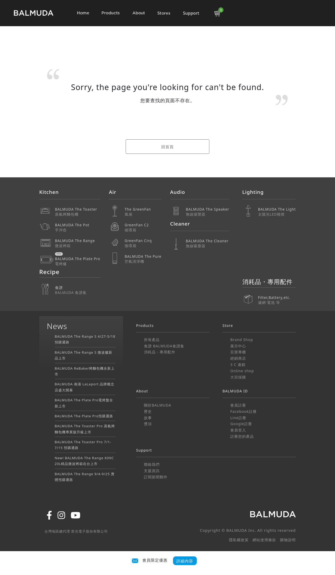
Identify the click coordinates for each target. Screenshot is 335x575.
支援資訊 (152, 470)
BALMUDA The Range (77, 243)
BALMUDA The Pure (143, 259)
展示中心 (238, 345)
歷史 (148, 411)
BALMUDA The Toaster (77, 212)
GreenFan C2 (143, 227)
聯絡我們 (152, 464)
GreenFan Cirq (143, 243)
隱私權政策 (239, 539)
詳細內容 (185, 560)
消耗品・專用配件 (159, 351)
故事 (148, 417)
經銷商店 (238, 358)
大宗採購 (238, 377)
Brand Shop (241, 339)
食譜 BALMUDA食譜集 (164, 345)
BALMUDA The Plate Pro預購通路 (84, 416)
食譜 (77, 290)
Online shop (242, 370)
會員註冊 (238, 405)
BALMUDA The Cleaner (207, 243)
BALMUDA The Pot (77, 227)
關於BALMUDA (157, 405)
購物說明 (288, 539)
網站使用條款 (264, 539)
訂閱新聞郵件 (156, 476)
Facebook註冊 (243, 411)
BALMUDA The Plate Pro (77, 261)
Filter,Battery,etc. (277, 296)
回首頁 (167, 146)
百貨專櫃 (238, 351)
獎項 (148, 423)
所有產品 (152, 339)
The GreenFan (143, 212)
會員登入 (238, 430)
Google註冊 (241, 423)
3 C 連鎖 (237, 364)
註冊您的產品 (242, 436)
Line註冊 (238, 417)
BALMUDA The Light (277, 212)
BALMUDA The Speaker (207, 212)
